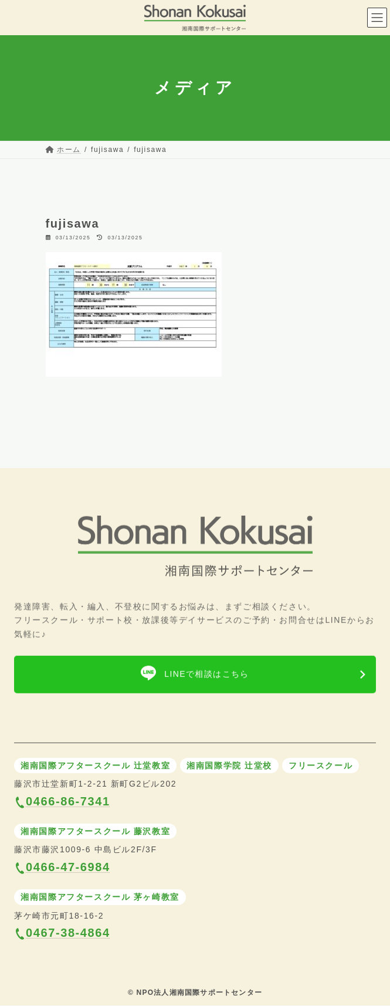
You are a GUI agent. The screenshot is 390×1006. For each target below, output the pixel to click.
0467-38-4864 (68, 933)
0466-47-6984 (68, 867)
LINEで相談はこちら (206, 677)
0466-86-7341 (68, 801)
